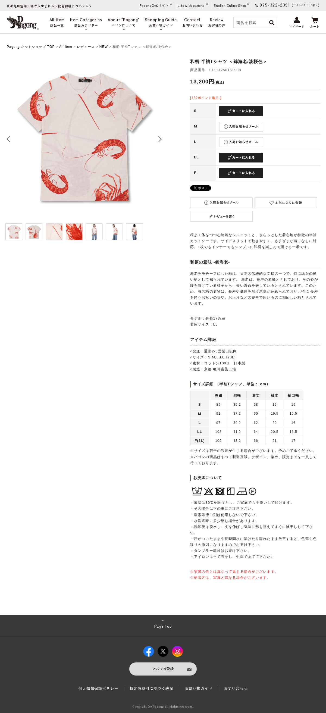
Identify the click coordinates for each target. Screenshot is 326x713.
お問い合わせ (235, 688)
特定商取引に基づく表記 (152, 688)
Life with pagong (191, 5)
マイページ (297, 23)
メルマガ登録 (163, 668)
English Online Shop (230, 5)
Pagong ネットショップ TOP (31, 47)
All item (65, 47)
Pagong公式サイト (154, 5)
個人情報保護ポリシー (98, 688)
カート (314, 23)
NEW (103, 47)
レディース (86, 47)
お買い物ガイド (198, 688)
